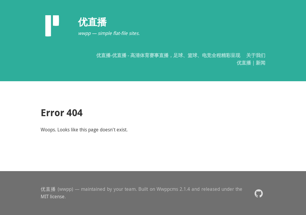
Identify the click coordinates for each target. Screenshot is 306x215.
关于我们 (255, 55)
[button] (258, 193)
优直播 (48, 189)
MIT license (53, 196)
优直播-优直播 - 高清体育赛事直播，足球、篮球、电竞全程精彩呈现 (168, 55)
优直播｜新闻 (251, 62)
